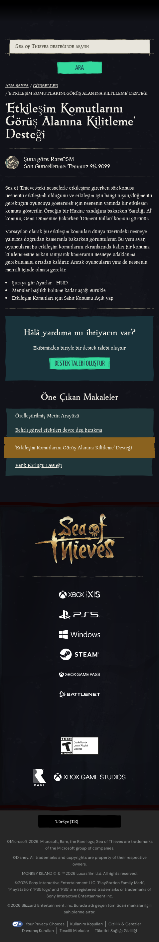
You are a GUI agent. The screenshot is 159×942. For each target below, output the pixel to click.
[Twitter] (44, 717)
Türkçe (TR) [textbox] (66, 821)
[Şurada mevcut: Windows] (79, 635)
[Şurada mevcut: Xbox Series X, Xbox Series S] (79, 595)
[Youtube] (78, 717)
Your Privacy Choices (45, 924)
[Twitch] (59, 717)
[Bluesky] (126, 718)
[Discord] (98, 717)
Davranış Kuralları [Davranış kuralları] (38, 930)
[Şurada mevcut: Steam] (79, 655)
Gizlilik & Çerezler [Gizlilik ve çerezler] (124, 924)
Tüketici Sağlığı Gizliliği (116, 930)
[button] (79, 821)
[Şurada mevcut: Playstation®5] (79, 615)
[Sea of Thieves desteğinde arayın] (80, 46)
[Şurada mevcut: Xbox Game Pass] (79, 675)
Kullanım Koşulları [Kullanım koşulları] (86, 924)
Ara (79, 68)
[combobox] (79, 46)
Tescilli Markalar (74, 930)
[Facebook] (32, 717)
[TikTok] (112, 718)
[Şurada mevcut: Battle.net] (79, 695)
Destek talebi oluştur (80, 364)
